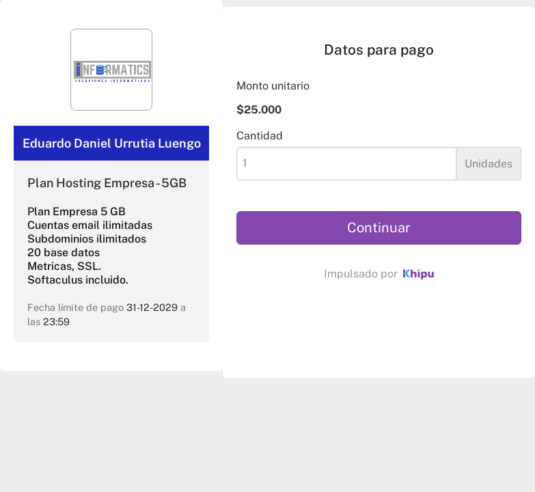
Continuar (379, 227)
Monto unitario (273, 85)
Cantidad (259, 135)
